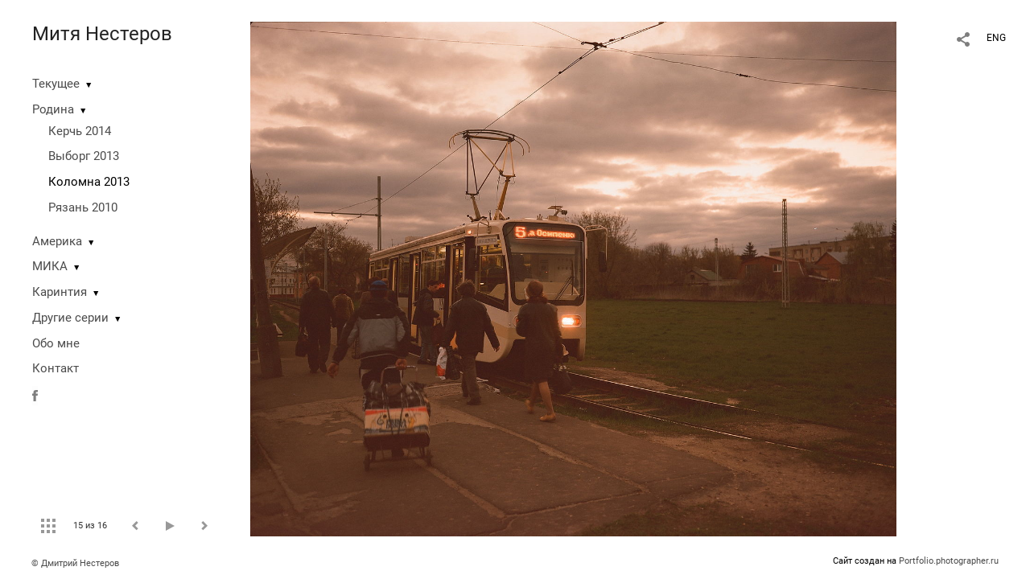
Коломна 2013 (89, 182)
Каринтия (59, 292)
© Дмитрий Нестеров (76, 563)
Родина (53, 109)
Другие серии (70, 317)
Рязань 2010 (82, 207)
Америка (57, 241)
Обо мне (56, 343)
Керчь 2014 (79, 131)
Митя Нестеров (102, 34)
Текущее (56, 83)
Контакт (55, 368)
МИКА (50, 266)
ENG (996, 37)
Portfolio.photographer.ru (949, 561)
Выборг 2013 (83, 156)
